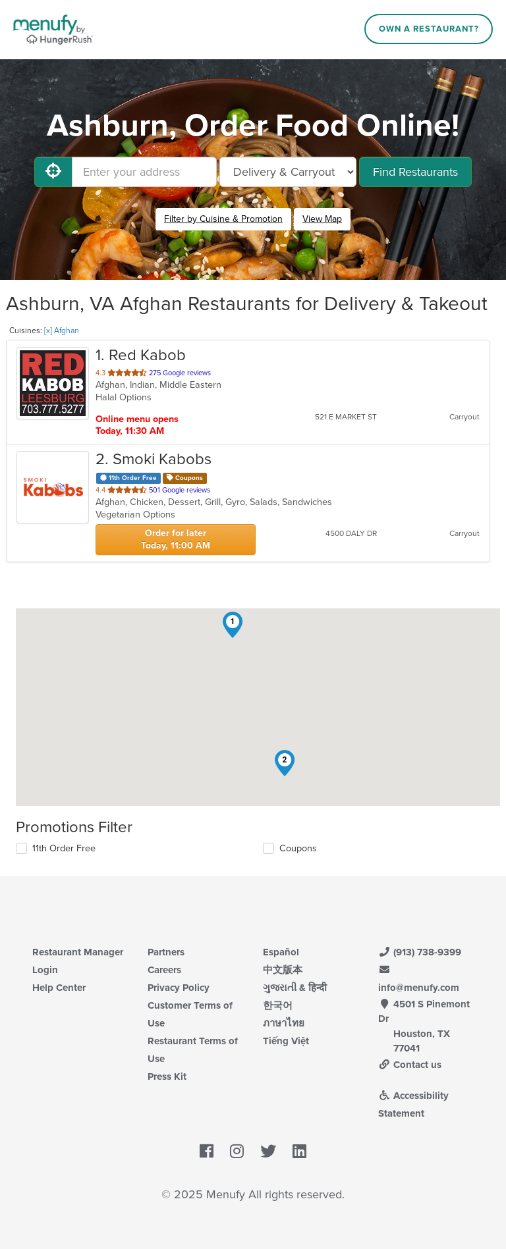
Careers (164, 970)
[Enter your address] (144, 172)
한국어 (278, 1005)
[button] (232, 625)
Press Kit (167, 1076)
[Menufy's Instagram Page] (237, 1151)
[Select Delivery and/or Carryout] (287, 172)
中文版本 (282, 970)
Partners (166, 952)
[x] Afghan (61, 330)
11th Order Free (64, 848)
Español (281, 952)
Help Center (59, 988)
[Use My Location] (53, 172)
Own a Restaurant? (429, 29)
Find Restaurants (415, 172)
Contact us (409, 1065)
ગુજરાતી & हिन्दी (295, 988)
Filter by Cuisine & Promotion (223, 219)
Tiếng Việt (286, 1041)
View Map (322, 219)
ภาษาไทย (283, 1023)
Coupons (298, 848)
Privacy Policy (179, 988)
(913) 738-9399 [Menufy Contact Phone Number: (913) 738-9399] (419, 952)
